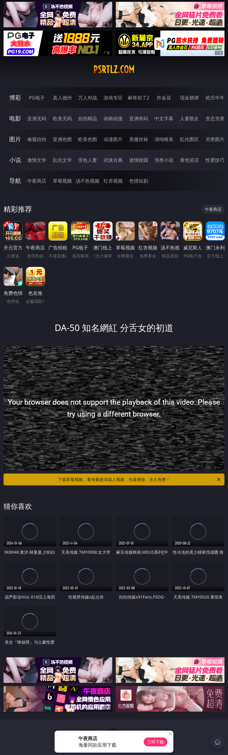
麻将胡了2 (138, 97)
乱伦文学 (62, 160)
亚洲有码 (138, 118)
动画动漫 (113, 118)
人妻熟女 (189, 118)
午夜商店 (36, 181)
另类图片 (214, 139)
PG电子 (37, 97)
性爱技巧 (214, 160)
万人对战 (87, 97)
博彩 (15, 98)
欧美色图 (87, 139)
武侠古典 (113, 160)
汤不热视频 (87, 181)
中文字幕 (163, 118)
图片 (15, 139)
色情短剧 (138, 181)
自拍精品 (87, 118)
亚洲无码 (36, 118)
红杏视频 (113, 181)
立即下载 (155, 742)
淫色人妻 (87, 160)
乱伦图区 (189, 139)
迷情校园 (138, 160)
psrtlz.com (113, 69)
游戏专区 (113, 97)
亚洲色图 (62, 139)
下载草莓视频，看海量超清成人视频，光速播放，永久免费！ (139, 479)
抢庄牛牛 (214, 97)
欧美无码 (62, 118)
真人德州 (62, 97)
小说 (15, 160)
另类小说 (163, 160)
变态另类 (214, 118)
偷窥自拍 (36, 139)
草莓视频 (62, 181)
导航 (15, 181)
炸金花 (164, 97)
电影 (15, 118)
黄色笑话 (189, 160)
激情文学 (36, 160)
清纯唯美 (163, 139)
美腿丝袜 (138, 139)
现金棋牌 (189, 97)
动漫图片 (113, 139)
